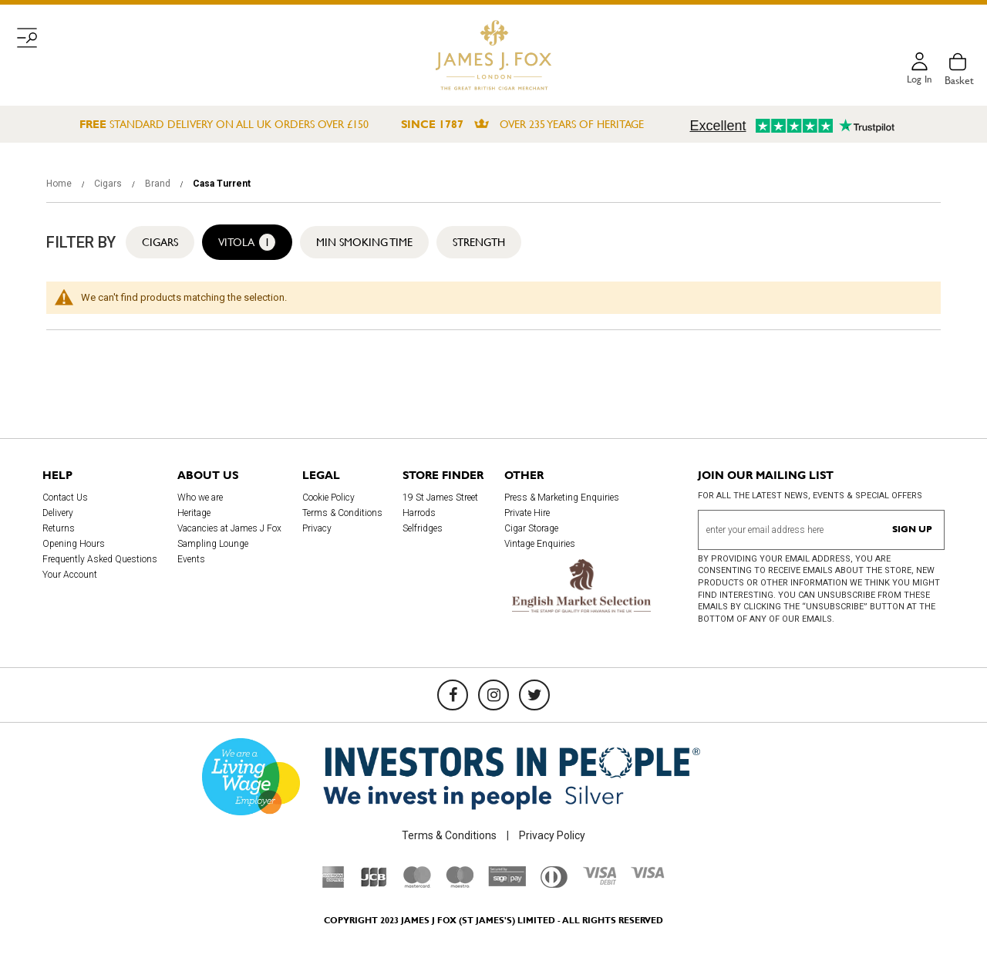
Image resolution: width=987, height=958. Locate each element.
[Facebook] (452, 695)
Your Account (69, 574)
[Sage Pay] (507, 883)
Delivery (57, 513)
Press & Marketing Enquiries (561, 497)
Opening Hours (73, 543)
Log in (918, 80)
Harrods (419, 513)
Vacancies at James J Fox (229, 528)
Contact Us (65, 497)
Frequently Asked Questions (99, 559)
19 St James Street (440, 497)
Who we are (200, 497)
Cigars (109, 183)
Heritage (194, 513)
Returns (58, 528)
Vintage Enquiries (539, 543)
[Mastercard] (417, 884)
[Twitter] (534, 695)
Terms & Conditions (342, 513)
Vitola (247, 242)
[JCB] (374, 884)
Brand (159, 183)
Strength (479, 242)
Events (191, 559)
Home (60, 183)
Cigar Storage (531, 528)
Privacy (317, 528)
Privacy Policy (552, 835)
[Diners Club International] (554, 884)
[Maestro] (459, 884)
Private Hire (527, 513)
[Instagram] (493, 695)
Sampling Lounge (212, 543)
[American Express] (333, 884)
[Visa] (648, 875)
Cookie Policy (328, 497)
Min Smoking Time (364, 242)
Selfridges (423, 528)
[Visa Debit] (599, 881)
